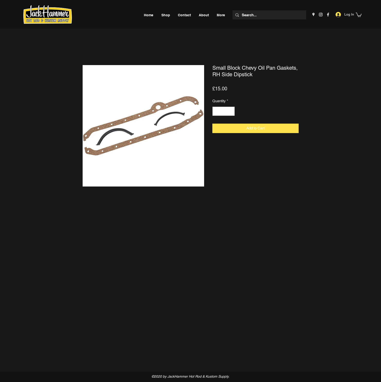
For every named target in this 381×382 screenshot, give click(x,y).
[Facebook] (328, 14)
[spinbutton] (224, 111)
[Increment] (231, 111)
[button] (359, 14)
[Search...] (269, 14)
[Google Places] (313, 14)
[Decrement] (216, 111)
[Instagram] (320, 14)
